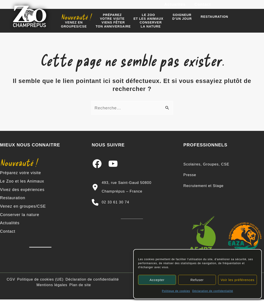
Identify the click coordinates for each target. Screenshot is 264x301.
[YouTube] (243, 6)
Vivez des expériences (22, 192)
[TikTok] (253, 6)
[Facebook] (223, 6)
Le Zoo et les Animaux (22, 184)
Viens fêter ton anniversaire (77, 29)
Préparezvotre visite (108, 19)
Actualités (176, 6)
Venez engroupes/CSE (236, 19)
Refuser (197, 280)
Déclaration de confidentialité (212, 291)
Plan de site (80, 286)
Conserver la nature (19, 216)
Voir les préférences (237, 280)
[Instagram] (233, 6)
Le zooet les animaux (142, 19)
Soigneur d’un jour (173, 19)
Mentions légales (52, 286)
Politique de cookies (176, 291)
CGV (12, 281)
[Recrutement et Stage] (205, 188)
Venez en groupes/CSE (23, 208)
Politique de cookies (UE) (41, 281)
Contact (203, 6)
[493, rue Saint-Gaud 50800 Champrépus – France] (132, 190)
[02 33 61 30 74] (112, 204)
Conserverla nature (112, 29)
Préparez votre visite (20, 176)
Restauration (203, 20)
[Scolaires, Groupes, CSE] (208, 168)
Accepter (157, 280)
